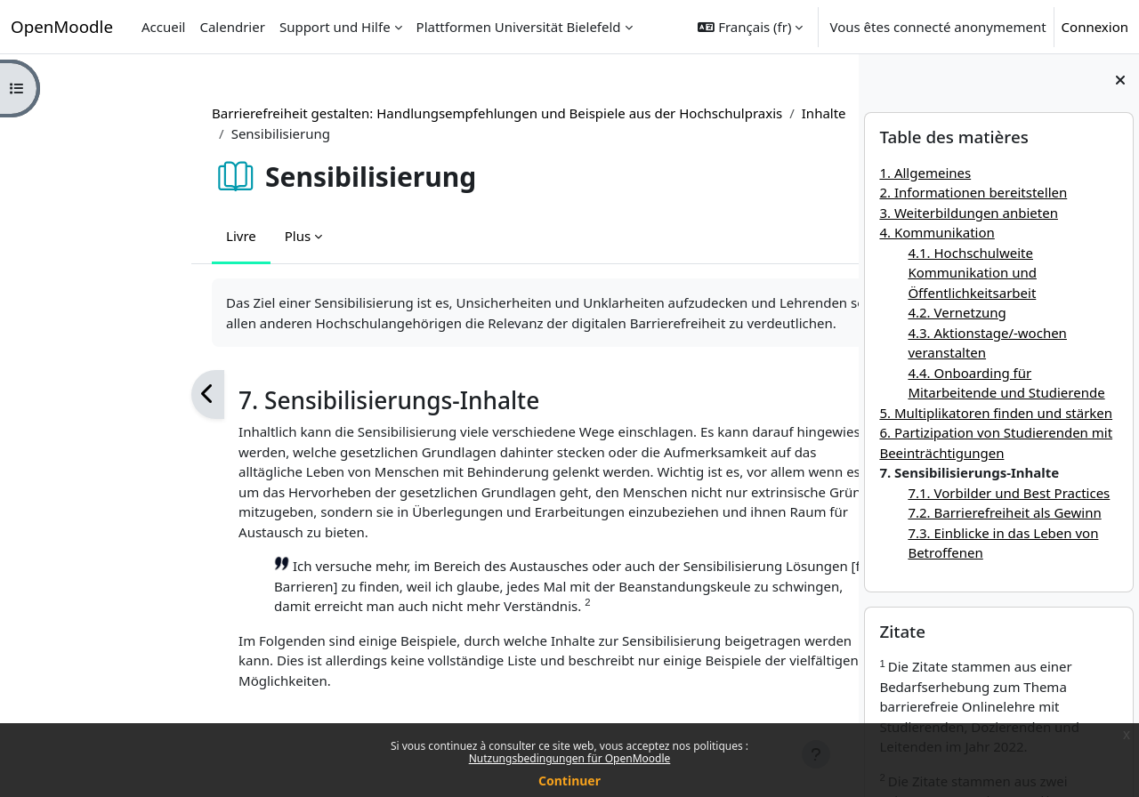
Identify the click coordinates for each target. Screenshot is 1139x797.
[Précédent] (91, 394)
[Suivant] (796, 394)
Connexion (1095, 27)
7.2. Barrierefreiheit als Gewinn (1004, 512)
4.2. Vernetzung (957, 312)
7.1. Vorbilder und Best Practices (1009, 493)
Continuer (569, 780)
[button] (750, 26)
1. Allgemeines (925, 172)
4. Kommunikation (936, 232)
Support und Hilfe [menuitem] (335, 27)
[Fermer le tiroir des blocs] (1120, 80)
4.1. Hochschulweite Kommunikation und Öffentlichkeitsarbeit (972, 273)
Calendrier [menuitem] (231, 27)
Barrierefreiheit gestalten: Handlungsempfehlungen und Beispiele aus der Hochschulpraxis (380, 113)
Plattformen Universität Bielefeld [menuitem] (518, 27)
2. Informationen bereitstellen (973, 192)
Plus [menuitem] (180, 236)
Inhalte (706, 113)
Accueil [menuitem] (163, 27)
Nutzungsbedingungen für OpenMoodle (570, 758)
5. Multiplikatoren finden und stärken (995, 413)
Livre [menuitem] (124, 236)
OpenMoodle (62, 26)
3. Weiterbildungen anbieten (968, 212)
